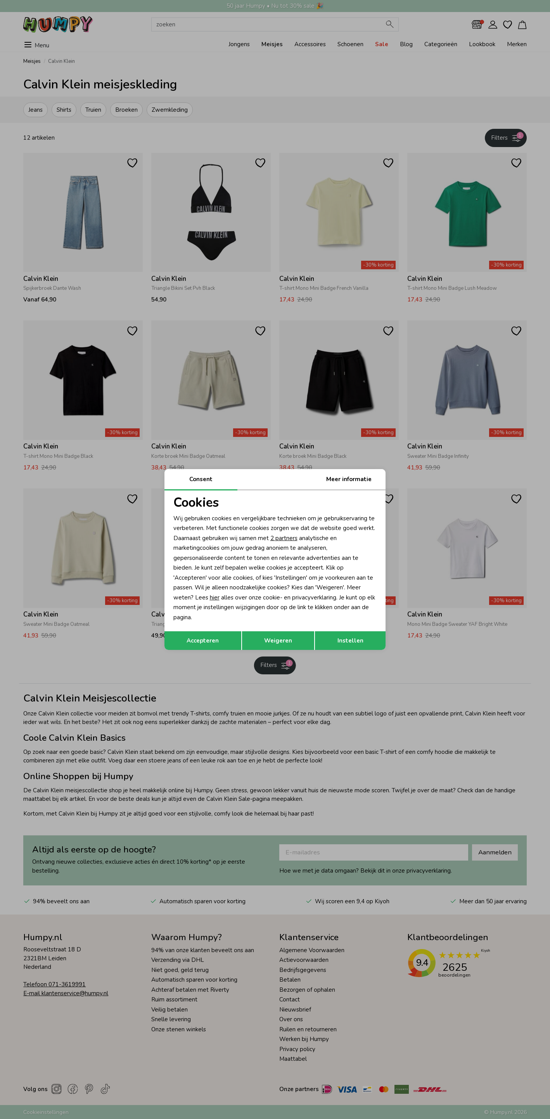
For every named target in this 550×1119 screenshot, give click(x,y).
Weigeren (278, 640)
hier (215, 597)
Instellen (350, 640)
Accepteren (203, 640)
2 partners (283, 538)
